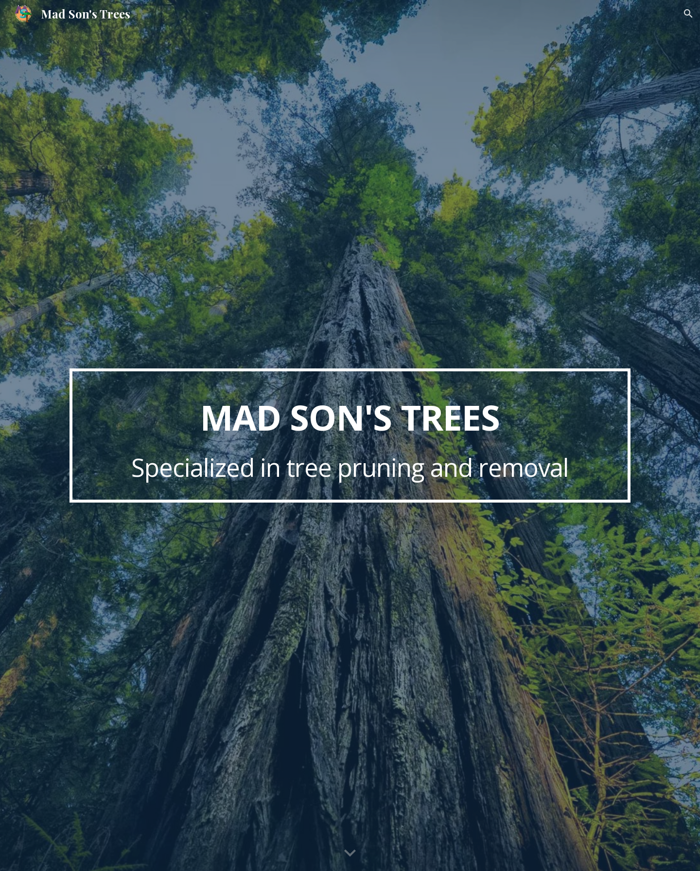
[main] (350, 435)
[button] (688, 13)
